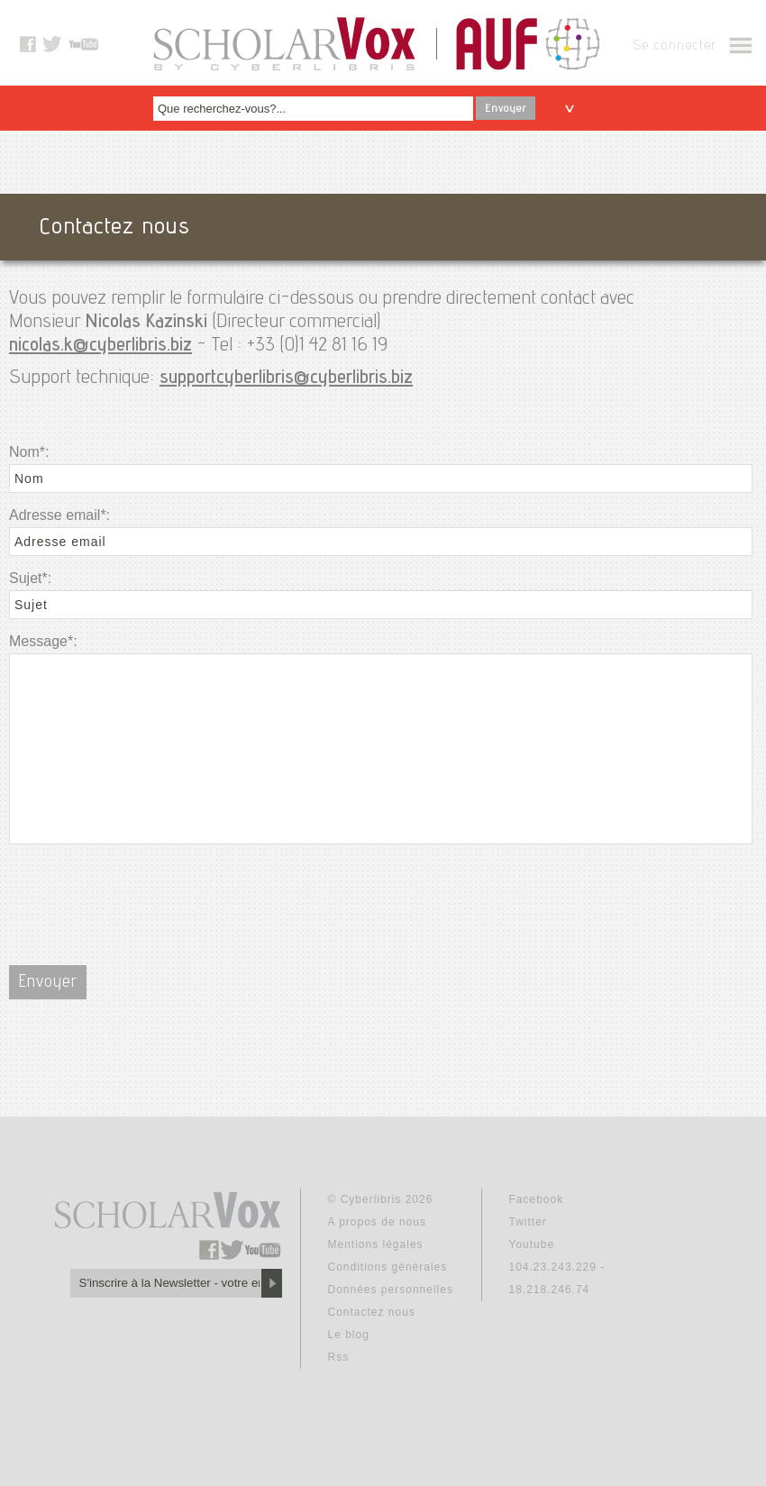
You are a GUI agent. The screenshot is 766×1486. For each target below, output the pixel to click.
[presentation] (146, 894)
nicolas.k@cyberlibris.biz (100, 346)
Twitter (528, 1222)
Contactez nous (371, 1312)
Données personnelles (390, 1289)
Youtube (532, 1244)
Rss (339, 1357)
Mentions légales (376, 1244)
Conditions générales (388, 1267)
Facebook (536, 1199)
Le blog (348, 1334)
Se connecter (674, 47)
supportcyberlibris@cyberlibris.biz (286, 378)
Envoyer (505, 109)
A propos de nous (377, 1222)
